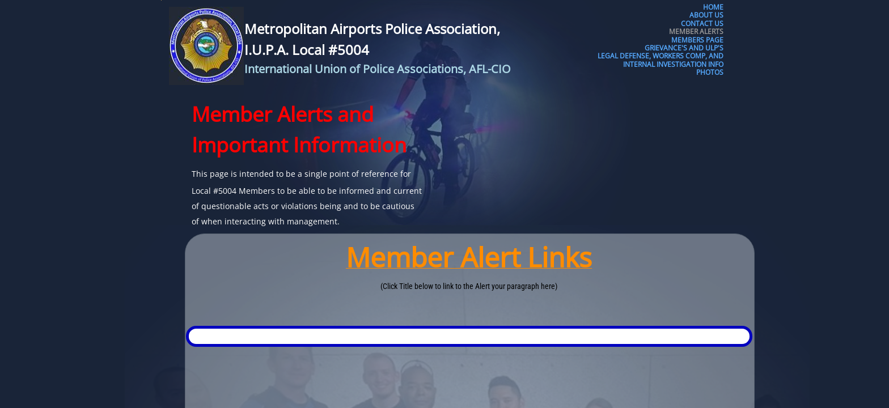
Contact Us (702, 24)
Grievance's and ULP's (684, 48)
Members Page (697, 40)
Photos (709, 72)
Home (713, 7)
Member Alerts (696, 32)
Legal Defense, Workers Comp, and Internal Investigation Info (660, 60)
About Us (706, 15)
